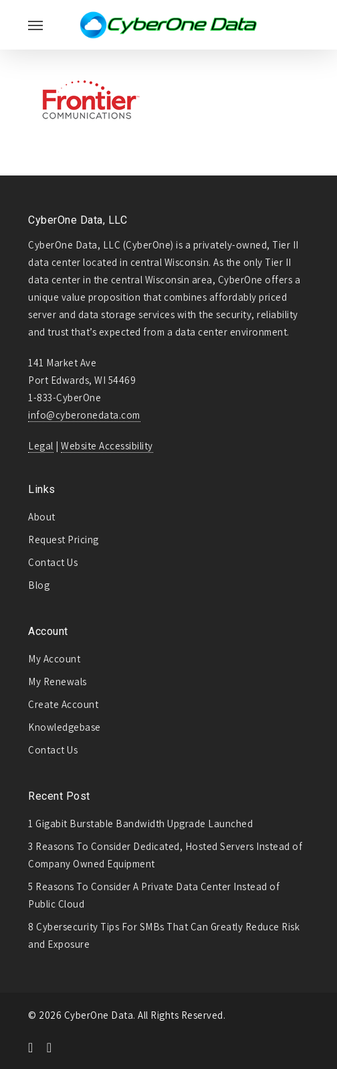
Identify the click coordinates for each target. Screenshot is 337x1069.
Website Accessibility (107, 445)
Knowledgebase (64, 727)
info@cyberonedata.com (84, 415)
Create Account (63, 704)
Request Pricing (63, 539)
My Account (54, 658)
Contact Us (53, 562)
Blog (38, 585)
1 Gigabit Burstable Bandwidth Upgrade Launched (140, 823)
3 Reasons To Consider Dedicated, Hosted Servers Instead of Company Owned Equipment (165, 855)
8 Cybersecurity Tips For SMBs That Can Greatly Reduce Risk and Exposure (164, 935)
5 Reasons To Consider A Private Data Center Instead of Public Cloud (153, 895)
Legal (40, 445)
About (41, 516)
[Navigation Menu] (35, 24)
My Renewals (57, 681)
